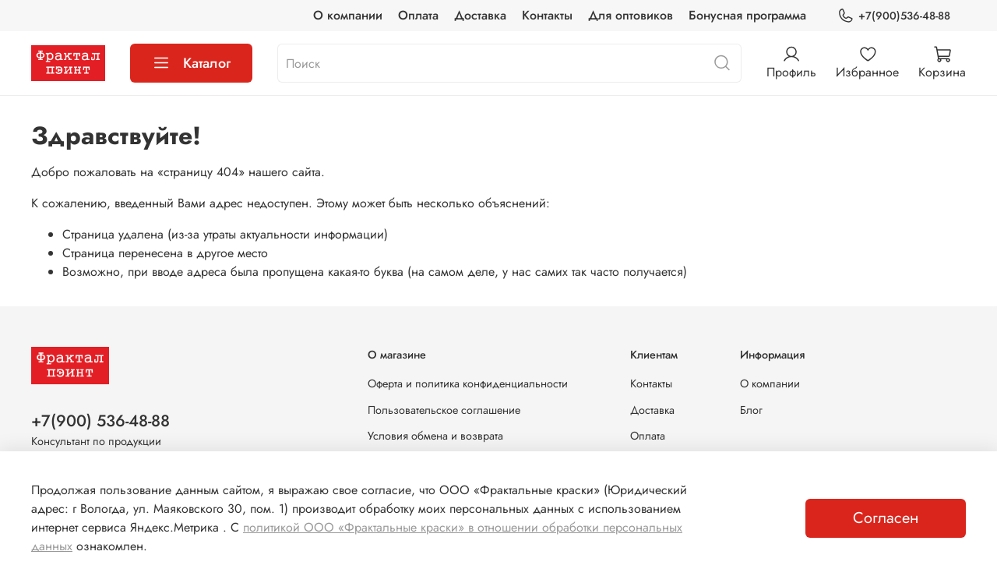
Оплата (418, 15)
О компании (347, 15)
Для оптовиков (630, 15)
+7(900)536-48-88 (893, 16)
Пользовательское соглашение (444, 410)
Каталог (191, 63)
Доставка (480, 15)
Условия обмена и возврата (435, 435)
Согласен (885, 518)
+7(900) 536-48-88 (100, 421)
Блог (751, 410)
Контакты (547, 15)
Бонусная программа (747, 15)
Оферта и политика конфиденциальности (468, 383)
